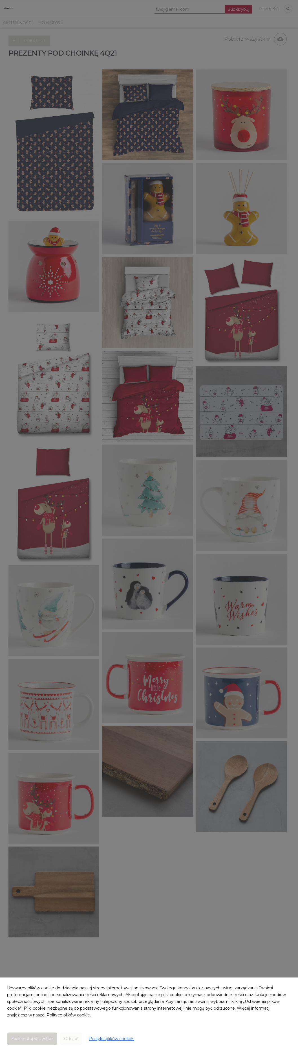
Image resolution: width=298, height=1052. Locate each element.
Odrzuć (71, 1038)
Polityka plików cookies (111, 1038)
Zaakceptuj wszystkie (32, 1038)
